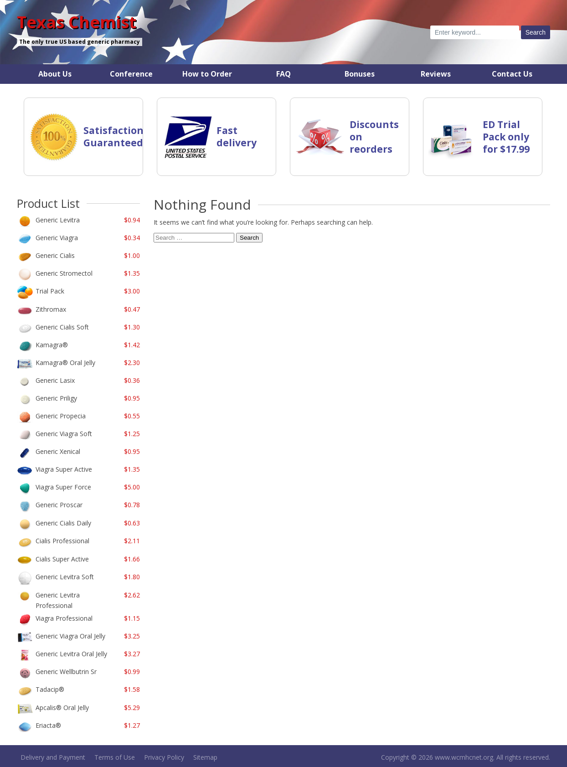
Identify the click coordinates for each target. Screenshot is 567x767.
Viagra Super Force (63, 487)
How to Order (207, 74)
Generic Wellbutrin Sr (66, 671)
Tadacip (50, 689)
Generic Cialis (55, 255)
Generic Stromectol (64, 273)
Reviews (436, 74)
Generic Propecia (61, 416)
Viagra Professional (64, 618)
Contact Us (512, 74)
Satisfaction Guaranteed (113, 136)
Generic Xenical (58, 451)
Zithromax (51, 309)
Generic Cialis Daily (63, 523)
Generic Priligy (56, 398)
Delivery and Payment (53, 757)
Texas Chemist (76, 22)
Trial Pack (50, 291)
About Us (55, 74)
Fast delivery (236, 136)
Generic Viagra (57, 237)
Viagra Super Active (64, 469)
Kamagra (52, 344)
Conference (131, 74)
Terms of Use (114, 757)
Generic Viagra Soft (64, 433)
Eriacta (48, 725)
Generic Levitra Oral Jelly (71, 653)
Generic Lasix (55, 380)
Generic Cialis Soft (62, 327)
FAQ (283, 74)
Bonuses (360, 74)
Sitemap (205, 757)
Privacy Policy (164, 757)
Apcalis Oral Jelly (62, 707)
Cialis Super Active (62, 559)
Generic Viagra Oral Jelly (70, 636)
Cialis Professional (62, 540)
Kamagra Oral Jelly (65, 362)
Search (249, 237)
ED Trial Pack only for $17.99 (506, 136)
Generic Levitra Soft (65, 576)
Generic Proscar (59, 504)
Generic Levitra (58, 220)
